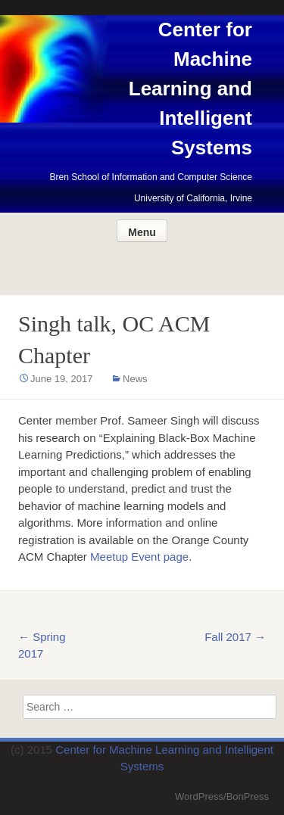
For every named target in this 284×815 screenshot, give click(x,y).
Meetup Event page (139, 556)
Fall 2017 (235, 636)
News (135, 378)
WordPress (199, 796)
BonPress (247, 796)
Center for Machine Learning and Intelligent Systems (190, 88)
